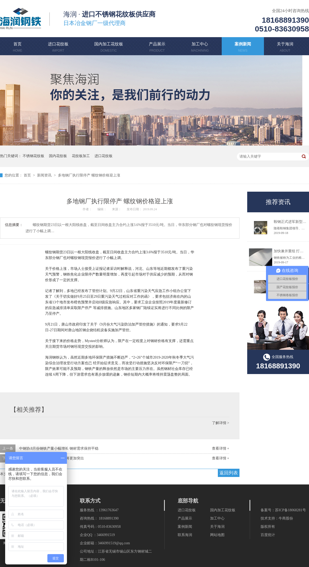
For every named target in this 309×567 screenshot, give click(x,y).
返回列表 (228, 472)
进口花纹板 (58, 48)
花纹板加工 (81, 156)
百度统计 (268, 535)
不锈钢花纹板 (33, 156)
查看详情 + (220, 448)
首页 (17, 48)
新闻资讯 (45, 175)
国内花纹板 (58, 156)
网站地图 (217, 535)
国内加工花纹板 (108, 48)
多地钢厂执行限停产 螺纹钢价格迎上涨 (89, 175)
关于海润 (285, 48)
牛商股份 (286, 518)
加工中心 (200, 48)
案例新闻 (243, 48)
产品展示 (157, 48)
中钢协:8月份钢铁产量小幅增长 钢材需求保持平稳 (58, 448)
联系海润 (185, 535)
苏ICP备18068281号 (290, 510)
